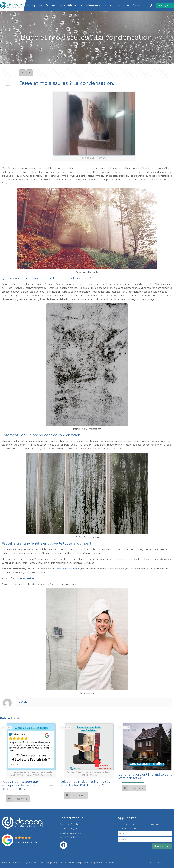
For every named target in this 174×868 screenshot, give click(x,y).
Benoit (23, 701)
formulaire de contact (68, 568)
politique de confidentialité (65, 862)
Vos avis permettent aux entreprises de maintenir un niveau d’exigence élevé (29, 785)
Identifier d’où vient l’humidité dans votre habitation (145, 776)
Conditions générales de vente (97, 862)
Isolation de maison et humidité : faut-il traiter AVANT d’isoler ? (85, 783)
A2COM (161, 862)
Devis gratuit (165, 5)
